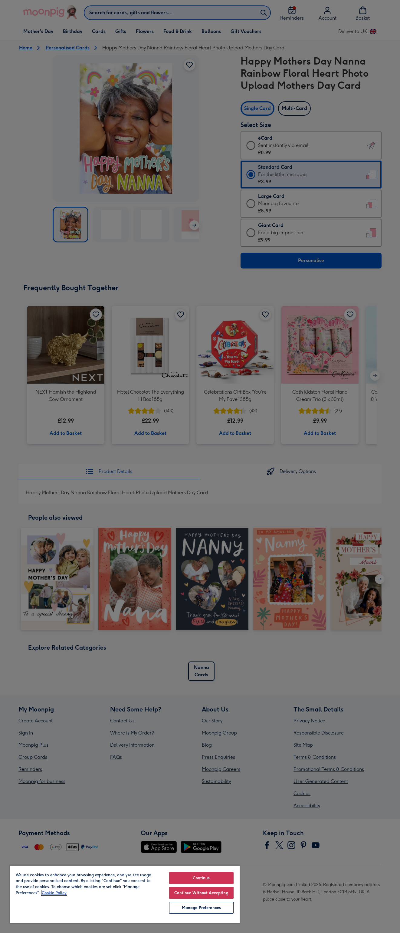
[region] (125, 894)
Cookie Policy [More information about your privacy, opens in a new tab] (54, 893)
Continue (201, 878)
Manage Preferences (201, 907)
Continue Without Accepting (201, 893)
